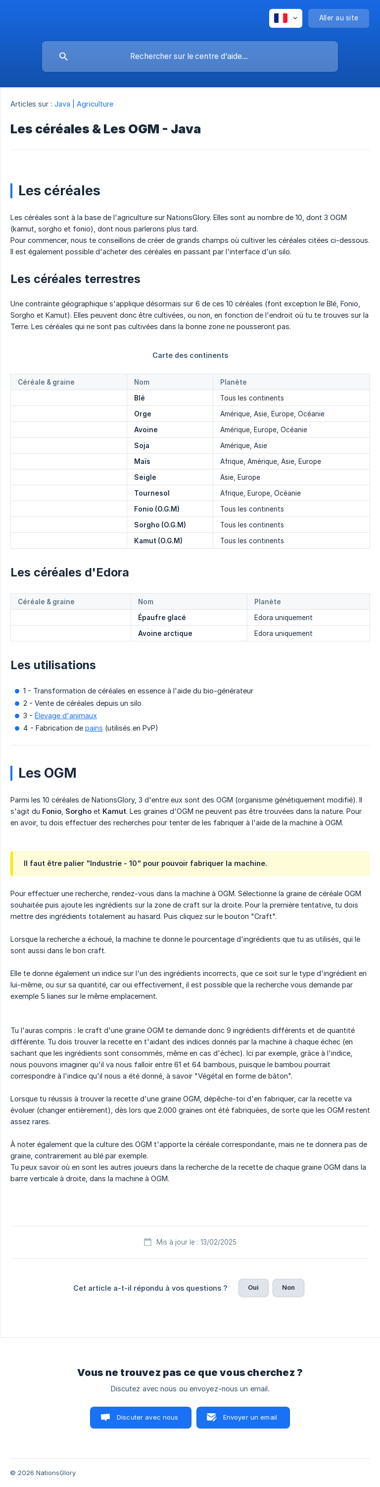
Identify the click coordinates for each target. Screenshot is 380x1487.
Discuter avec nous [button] (148, 1417)
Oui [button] (253, 1287)
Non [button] (288, 1287)
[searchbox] (190, 56)
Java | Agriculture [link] (84, 104)
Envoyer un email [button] (250, 1417)
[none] (285, 18)
